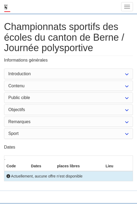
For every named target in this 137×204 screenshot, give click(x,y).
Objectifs (16, 109)
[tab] (68, 74)
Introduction (19, 73)
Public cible (19, 97)
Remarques (19, 121)
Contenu (16, 86)
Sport (13, 133)
